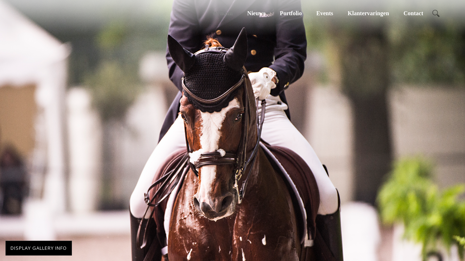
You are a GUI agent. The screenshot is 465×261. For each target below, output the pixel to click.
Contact (413, 13)
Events (324, 13)
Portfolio (291, 13)
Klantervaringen (368, 13)
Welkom (222, 13)
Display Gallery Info (39, 248)
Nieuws (256, 13)
